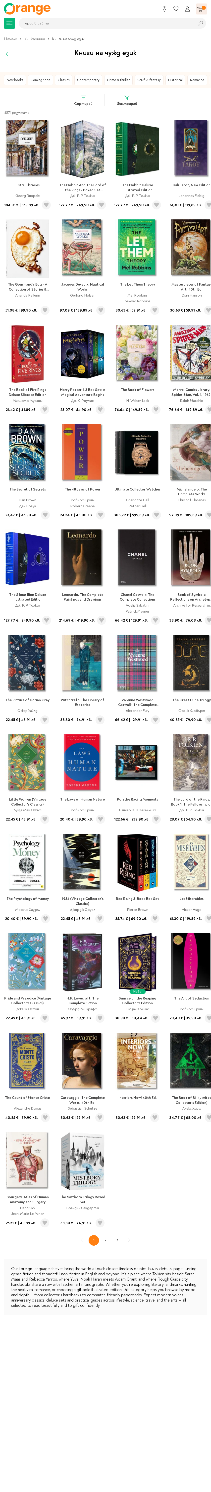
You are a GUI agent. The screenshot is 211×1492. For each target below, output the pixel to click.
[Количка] (201, 8)
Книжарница (34, 38)
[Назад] (7, 54)
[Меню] (9, 23)
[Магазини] (164, 9)
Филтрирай (127, 100)
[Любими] (176, 9)
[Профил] (187, 9)
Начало (10, 38)
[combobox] (106, 23)
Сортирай (83, 100)
